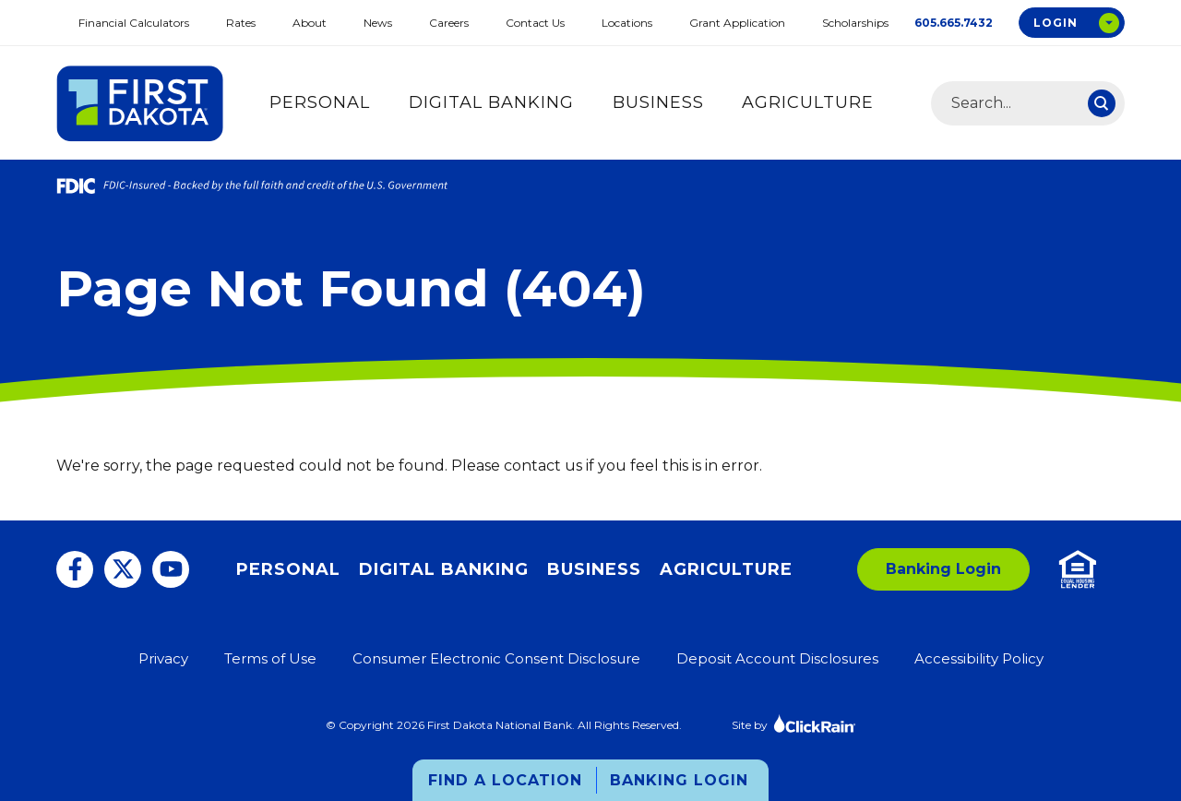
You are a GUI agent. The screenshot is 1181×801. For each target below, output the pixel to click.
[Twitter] (122, 569)
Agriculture (808, 102)
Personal (319, 102)
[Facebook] (74, 569)
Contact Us (535, 23)
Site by (794, 723)
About (309, 23)
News (378, 23)
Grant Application (737, 23)
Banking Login (679, 780)
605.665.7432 (953, 23)
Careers (449, 23)
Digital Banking (491, 102)
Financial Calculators (133, 23)
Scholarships (855, 23)
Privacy (163, 658)
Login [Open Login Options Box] (1055, 23)
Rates (241, 23)
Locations (627, 23)
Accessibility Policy (979, 658)
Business (658, 102)
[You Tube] (170, 569)
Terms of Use (270, 658)
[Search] (1101, 103)
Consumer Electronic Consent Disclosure (496, 658)
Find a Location (505, 780)
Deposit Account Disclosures (777, 658)
